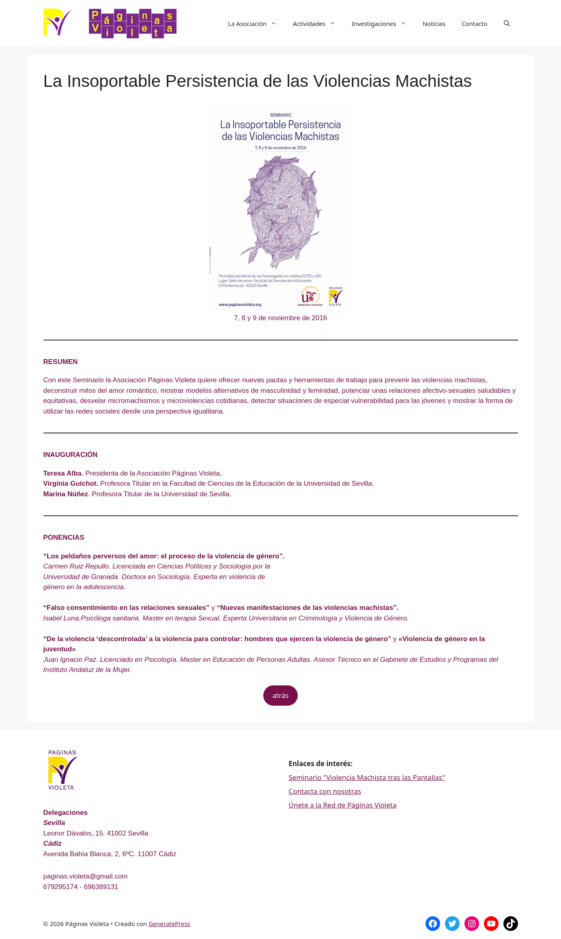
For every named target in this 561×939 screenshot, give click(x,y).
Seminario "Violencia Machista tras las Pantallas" (367, 777)
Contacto (474, 23)
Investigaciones (383, 23)
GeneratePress (169, 924)
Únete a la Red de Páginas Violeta (343, 805)
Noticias (434, 23)
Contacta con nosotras (325, 791)
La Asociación (256, 23)
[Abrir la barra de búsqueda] (507, 23)
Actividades (318, 23)
